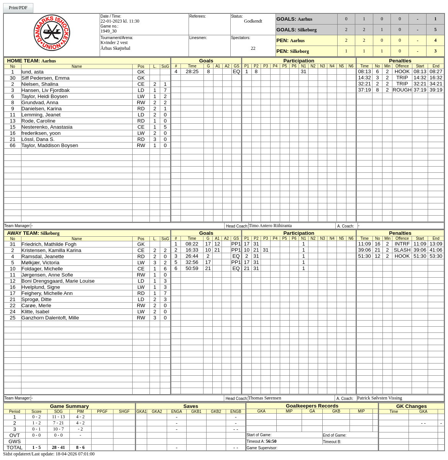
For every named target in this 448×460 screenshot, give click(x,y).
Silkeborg (307, 30)
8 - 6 (80, 447)
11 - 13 (58, 416)
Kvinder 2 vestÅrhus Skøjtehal (115, 45)
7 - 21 (58, 423)
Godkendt (253, 21)
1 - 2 (36, 423)
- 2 (80, 429)
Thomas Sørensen (264, 398)
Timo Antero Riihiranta (270, 225)
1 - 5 (36, 447)
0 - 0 (36, 435)
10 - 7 (58, 429)
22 (253, 48)
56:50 (271, 441)
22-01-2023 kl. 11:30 (119, 21)
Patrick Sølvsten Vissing (379, 398)
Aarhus (305, 19)
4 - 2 (80, 416)
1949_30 (108, 31)
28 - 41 (58, 447)
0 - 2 (36, 416)
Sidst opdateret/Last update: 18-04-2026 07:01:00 (49, 454)
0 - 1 (36, 429)
